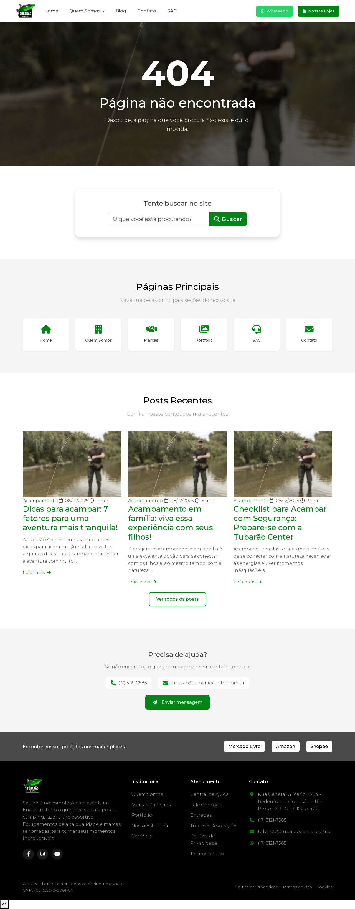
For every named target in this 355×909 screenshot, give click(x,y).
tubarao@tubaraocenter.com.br (204, 683)
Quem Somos (85, 11)
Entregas (201, 815)
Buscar (228, 219)
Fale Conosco (206, 805)
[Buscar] (158, 219)
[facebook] (28, 854)
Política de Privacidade (256, 887)
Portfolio (141, 815)
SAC (172, 11)
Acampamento (41, 501)
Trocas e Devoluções (213, 826)
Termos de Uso (207, 854)
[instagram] (42, 854)
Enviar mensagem (177, 702)
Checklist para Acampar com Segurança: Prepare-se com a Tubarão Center (281, 523)
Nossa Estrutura (149, 826)
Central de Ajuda (209, 794)
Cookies (324, 887)
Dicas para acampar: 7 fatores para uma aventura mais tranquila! (70, 518)
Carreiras (141, 836)
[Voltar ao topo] (4, 904)
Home (51, 11)
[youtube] (57, 854)
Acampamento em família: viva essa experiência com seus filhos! (171, 523)
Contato (146, 11)
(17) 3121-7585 (129, 683)
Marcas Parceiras (151, 805)
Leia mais (37, 572)
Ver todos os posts (177, 599)
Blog (121, 11)
